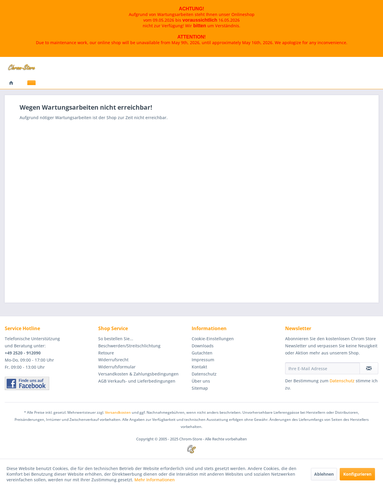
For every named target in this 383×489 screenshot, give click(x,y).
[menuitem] (11, 83)
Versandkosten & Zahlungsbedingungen (138, 374)
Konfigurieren (357, 474)
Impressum (203, 359)
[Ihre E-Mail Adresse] (322, 368)
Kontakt (199, 367)
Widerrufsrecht (113, 359)
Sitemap (200, 388)
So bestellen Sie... (115, 338)
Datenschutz (204, 374)
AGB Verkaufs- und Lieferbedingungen (136, 381)
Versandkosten (118, 412)
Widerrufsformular (117, 367)
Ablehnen (324, 474)
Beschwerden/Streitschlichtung (129, 346)
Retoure (106, 353)
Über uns (201, 381)
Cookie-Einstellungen (213, 338)
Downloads (203, 346)
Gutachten (202, 353)
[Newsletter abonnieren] (369, 368)
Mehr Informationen (154, 479)
